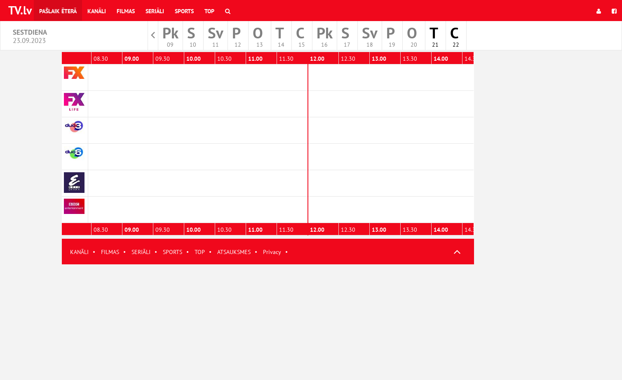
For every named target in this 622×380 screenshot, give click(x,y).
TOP (200, 252)
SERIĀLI (140, 252)
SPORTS (172, 252)
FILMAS (110, 252)
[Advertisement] (268, 322)
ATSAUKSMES (234, 252)
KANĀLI (79, 252)
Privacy (272, 252)
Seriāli (155, 11)
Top (209, 11)
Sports (184, 11)
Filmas (126, 11)
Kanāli (96, 11)
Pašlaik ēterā (58, 11)
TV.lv (20, 10)
